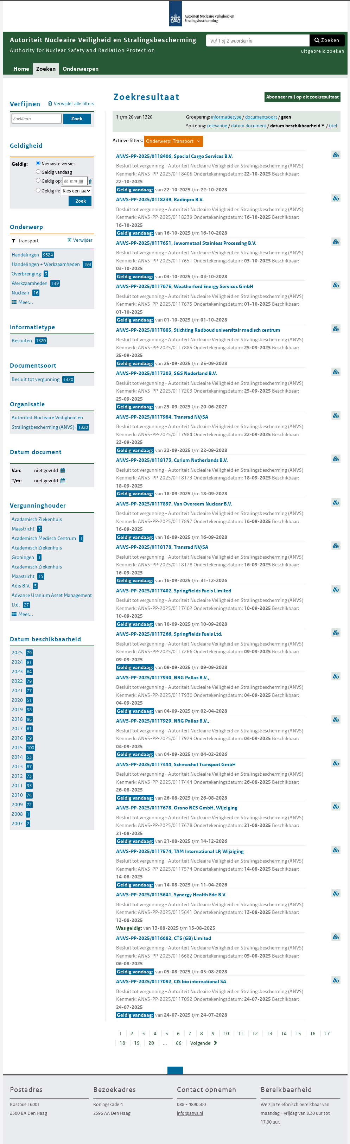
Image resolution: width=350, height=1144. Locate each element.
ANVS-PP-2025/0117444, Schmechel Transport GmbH (210, 781)
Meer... (25, 302)
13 (269, 1033)
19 (137, 1043)
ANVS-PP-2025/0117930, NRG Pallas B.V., (210, 694)
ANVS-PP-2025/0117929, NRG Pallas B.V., (210, 738)
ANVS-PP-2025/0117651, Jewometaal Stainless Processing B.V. (210, 260)
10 (226, 1033)
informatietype (226, 117)
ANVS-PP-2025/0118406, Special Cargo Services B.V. (210, 173)
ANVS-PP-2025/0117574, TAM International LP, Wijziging (210, 868)
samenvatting (336, 155)
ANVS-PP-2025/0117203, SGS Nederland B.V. (210, 390)
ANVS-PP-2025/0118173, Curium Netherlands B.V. (210, 477)
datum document (248, 126)
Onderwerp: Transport (169, 141)
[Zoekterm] (258, 40)
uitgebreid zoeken (322, 51)
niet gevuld (46, 470)
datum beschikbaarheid (295, 126)
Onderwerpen (80, 68)
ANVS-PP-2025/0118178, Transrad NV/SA (210, 564)
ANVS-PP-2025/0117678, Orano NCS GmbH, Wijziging (210, 825)
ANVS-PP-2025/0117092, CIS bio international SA (210, 998)
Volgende (200, 1043)
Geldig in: (51, 191)
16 (313, 1033)
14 (284, 1033)
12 (255, 1033)
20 (151, 1043)
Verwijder (83, 240)
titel (333, 126)
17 (327, 1033)
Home (21, 68)
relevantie (217, 126)
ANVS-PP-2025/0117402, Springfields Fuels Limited (210, 607)
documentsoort (261, 117)
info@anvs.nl (190, 1113)
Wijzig (62, 469)
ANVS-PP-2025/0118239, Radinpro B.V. (210, 216)
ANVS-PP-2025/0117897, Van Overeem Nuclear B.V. (210, 521)
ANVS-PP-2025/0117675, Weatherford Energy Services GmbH (210, 303)
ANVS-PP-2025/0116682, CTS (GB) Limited (210, 955)
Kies (91, 180)
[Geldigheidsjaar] (76, 190)
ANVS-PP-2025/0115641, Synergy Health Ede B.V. (210, 911)
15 (298, 1033)
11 (240, 1033)
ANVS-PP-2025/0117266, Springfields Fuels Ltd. (210, 651)
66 (179, 1043)
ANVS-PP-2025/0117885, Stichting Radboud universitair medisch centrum (210, 347)
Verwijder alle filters (74, 104)
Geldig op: (52, 181)
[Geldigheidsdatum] (75, 181)
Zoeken (330, 40)
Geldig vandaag (57, 172)
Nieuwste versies (59, 164)
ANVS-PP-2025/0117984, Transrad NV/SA (210, 434)
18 (122, 1043)
